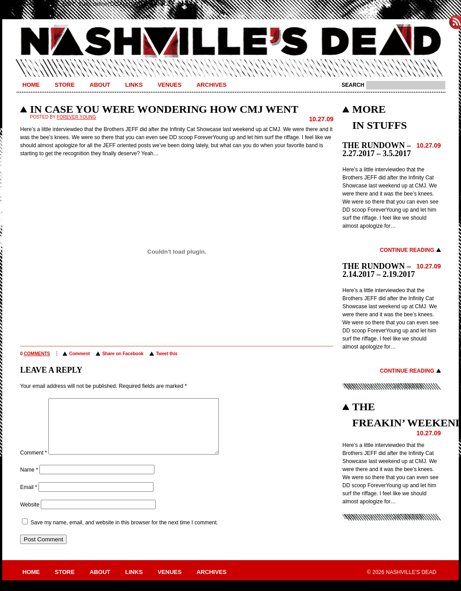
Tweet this (166, 353)
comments (37, 353)
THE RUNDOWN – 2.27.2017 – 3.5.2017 (376, 149)
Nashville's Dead (230, 41)
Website (29, 515)
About (100, 84)
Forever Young (76, 117)
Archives (211, 84)
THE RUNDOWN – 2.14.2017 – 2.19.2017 (378, 270)
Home (31, 84)
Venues (169, 84)
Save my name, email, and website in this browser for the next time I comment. (124, 533)
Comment (79, 353)
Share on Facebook (122, 353)
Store (65, 84)
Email (28, 498)
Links (134, 84)
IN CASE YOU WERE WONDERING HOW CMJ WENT (164, 109)
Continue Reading (407, 250)
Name (29, 480)
